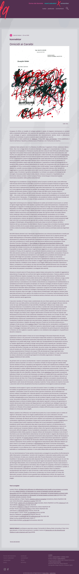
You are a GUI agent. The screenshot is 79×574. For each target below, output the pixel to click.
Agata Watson (61, 558)
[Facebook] (7, 569)
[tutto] (44, 8)
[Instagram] (4, 569)
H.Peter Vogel (65, 556)
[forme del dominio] (36, 3)
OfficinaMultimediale (55, 562)
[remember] (64, 3)
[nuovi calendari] (50, 3)
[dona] (22, 560)
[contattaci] (59, 8)
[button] (59, 4)
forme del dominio (15, 541)
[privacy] (23, 562)
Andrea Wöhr (56, 556)
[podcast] (51, 8)
